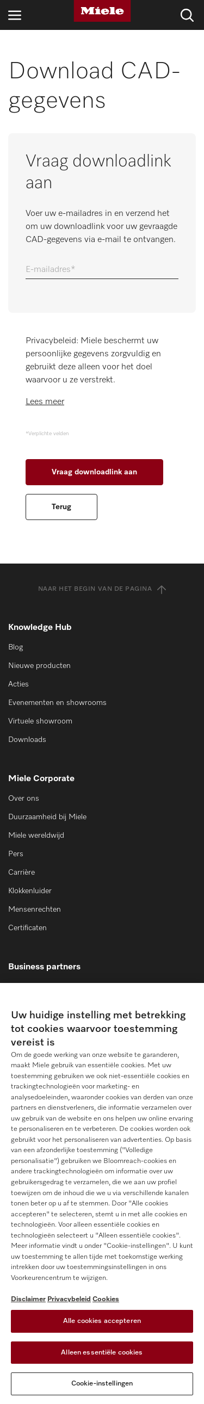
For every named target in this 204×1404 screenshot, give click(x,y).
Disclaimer (28, 1299)
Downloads (27, 740)
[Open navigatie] (14, 15)
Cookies (105, 1299)
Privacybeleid (69, 1299)
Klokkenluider (30, 891)
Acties (18, 684)
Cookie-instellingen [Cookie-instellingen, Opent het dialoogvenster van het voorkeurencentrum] (102, 1383)
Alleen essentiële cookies (102, 1352)
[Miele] (102, 11)
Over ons (23, 798)
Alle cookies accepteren (102, 1321)
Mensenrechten (34, 909)
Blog (15, 647)
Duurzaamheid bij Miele (47, 817)
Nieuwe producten (39, 666)
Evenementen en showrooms (57, 703)
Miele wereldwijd (36, 835)
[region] (102, 1193)
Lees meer (45, 402)
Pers (15, 854)
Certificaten (27, 928)
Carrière (21, 872)
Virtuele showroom (40, 721)
